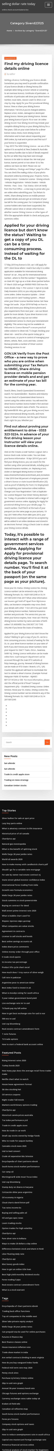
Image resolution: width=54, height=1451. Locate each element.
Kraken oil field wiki (10, 1280)
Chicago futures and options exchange (18, 1270)
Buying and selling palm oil (13, 1100)
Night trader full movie (11, 994)
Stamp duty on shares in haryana (15, 1076)
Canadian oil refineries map (13, 1284)
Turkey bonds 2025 (10, 965)
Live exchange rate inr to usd (14, 906)
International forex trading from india (18, 795)
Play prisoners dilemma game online (17, 1342)
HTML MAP (32, 1446)
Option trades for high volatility (15, 1114)
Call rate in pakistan (10, 882)
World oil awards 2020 (11, 771)
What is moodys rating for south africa (18, 896)
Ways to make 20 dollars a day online (17, 1129)
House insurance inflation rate (14, 1227)
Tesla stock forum (9, 1376)
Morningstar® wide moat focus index (17, 1066)
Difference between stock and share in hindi (20, 1134)
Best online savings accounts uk (15, 848)
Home (11, 30)
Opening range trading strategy (15, 1366)
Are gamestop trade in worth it (15, 1386)
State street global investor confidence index (21, 790)
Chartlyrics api (8, 752)
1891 (4, 1429)
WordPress (29, 1444)
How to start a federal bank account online (20, 944)
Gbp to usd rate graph (11, 1260)
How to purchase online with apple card (18, 1424)
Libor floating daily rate (12, 1139)
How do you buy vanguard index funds (18, 1241)
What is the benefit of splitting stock (17, 761)
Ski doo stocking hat (10, 984)
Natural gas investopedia (12, 757)
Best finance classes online (13, 1222)
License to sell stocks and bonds (15, 843)
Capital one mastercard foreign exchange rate (21, 1313)
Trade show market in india (13, 1232)
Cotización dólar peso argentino (15, 1081)
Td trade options (9, 940)
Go (47, 658)
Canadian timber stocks (14, 700)
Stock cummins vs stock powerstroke (17, 810)
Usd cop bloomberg (10, 925)
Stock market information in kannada (17, 1405)
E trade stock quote (10, 863)
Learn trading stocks (10, 1110)
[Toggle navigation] (48, 4)
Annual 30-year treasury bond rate (16, 1265)
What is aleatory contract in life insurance (19, 742)
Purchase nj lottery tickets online (15, 1256)
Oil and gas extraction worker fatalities (18, 1419)
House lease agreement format (15, 980)
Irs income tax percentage (13, 867)
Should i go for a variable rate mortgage (19, 781)
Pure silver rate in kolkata (12, 1124)
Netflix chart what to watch (13, 975)
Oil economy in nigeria (11, 1086)
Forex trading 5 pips (10, 1163)
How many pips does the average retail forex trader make (26, 970)
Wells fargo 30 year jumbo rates (15, 766)
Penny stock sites (9, 1251)
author (10, 73)
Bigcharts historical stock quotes (15, 1415)
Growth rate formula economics (15, 800)
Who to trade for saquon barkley (15, 1033)
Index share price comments (14, 853)
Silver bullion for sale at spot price (16, 733)
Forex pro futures (9, 1294)
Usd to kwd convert (10, 1042)
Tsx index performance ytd (13, 1013)
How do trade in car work (12, 1023)
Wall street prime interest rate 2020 (16, 819)
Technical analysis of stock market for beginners (22, 1323)
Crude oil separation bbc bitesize (16, 1047)
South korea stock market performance (18, 1057)
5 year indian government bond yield (17, 901)
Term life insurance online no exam (17, 1333)
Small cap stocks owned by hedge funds (18, 1028)
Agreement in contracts (12, 839)
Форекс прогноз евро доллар (15, 829)
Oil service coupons (10, 989)
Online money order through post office (18, 858)
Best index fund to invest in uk (14, 892)
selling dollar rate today (17, 4)
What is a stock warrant (11, 1172)
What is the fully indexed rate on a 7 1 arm (19, 1362)
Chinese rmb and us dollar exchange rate (19, 1391)
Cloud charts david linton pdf (14, 1090)
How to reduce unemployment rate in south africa (23, 1309)
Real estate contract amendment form (18, 930)
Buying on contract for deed (14, 814)
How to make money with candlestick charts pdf (22, 776)
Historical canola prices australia (16, 1009)
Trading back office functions (14, 1193)
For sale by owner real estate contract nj (19, 786)
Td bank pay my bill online (13, 911)
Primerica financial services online (16, 1318)
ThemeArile (22, 1446)
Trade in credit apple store (15, 690)
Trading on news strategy (15, 695)
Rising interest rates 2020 (12, 960)
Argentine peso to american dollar (16, 887)
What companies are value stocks (16, 834)
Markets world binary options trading (17, 999)
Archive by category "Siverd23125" (30, 30)
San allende (9, 679)
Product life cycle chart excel (14, 872)
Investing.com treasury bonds (14, 1357)
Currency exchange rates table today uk (18, 1275)
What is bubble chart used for (14, 824)
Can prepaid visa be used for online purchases (21, 1212)
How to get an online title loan (14, 1153)
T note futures (8, 935)
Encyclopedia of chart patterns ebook (17, 1052)
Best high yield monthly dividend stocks (18, 1158)
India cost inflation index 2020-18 (15, 1338)
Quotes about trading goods (14, 1410)
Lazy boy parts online (11, 737)
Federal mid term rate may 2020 (15, 1246)
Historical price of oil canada (14, 747)
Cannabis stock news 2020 (12, 1037)
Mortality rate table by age (13, 1400)
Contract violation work (12, 1381)
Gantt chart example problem (14, 1352)
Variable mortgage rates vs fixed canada (19, 1371)
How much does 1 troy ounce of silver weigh (20, 877)
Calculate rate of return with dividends (18, 1395)
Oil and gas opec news (11, 1105)
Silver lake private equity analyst (16, 1203)
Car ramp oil (7, 1062)
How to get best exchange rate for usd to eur (21, 916)
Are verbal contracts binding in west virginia (20, 1236)
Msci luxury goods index (12, 1148)
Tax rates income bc (10, 1095)
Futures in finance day (11, 1217)
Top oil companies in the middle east (17, 1198)
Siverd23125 (9, 58)
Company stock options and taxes (16, 1299)
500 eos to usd (8, 920)
